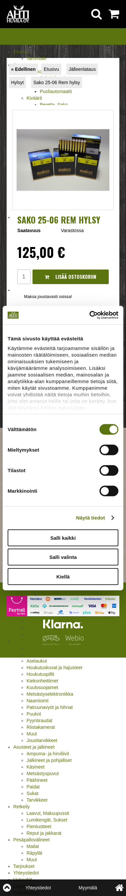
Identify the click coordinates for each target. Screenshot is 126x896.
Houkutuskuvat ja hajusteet (54, 667)
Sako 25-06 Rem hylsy (56, 82)
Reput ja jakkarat (44, 833)
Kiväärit (34, 98)
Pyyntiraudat (39, 720)
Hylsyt (17, 82)
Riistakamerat (41, 727)
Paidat (33, 786)
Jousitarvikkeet (42, 740)
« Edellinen (23, 69)
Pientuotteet (39, 826)
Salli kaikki (63, 537)
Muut (32, 733)
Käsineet (35, 767)
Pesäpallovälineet (31, 839)
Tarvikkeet (37, 800)
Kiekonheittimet (42, 680)
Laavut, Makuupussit (48, 813)
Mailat (33, 846)
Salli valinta (63, 557)
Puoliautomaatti (56, 91)
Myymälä (88, 887)
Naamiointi (37, 700)
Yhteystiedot (26, 872)
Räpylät (34, 853)
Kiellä (63, 576)
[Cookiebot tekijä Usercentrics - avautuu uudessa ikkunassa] (90, 315)
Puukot (34, 714)
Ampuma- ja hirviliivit (48, 753)
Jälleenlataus (82, 69)
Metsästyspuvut (43, 773)
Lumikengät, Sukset (47, 819)
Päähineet (37, 780)
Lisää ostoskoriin (70, 276)
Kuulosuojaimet (42, 687)
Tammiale (36, 58)
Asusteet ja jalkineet (34, 747)
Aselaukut (37, 661)
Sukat (32, 793)
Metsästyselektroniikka (50, 694)
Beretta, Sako (54, 104)
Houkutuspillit (40, 674)
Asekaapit (37, 654)
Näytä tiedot (90, 518)
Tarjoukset (23, 866)
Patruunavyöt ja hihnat (50, 707)
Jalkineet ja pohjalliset (49, 760)
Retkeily (21, 806)
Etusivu (21, 51)
